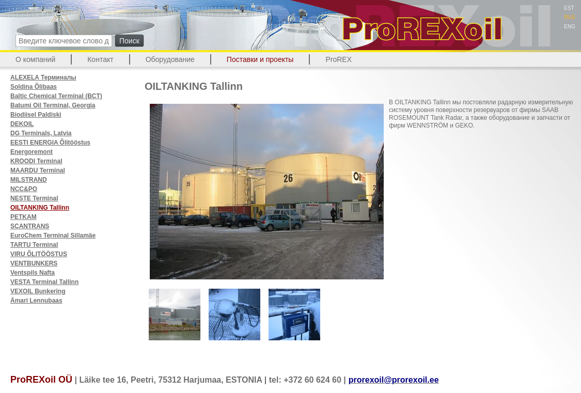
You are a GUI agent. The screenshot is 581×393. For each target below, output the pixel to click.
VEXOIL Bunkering (37, 291)
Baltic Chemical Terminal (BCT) (56, 96)
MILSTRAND (28, 179)
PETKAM (23, 217)
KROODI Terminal (36, 161)
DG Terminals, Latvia (40, 133)
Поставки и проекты (260, 59)
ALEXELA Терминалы (43, 77)
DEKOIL (22, 124)
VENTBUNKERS (33, 263)
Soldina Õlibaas (33, 86)
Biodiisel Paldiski (35, 114)
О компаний (35, 59)
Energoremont (31, 151)
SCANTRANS (29, 226)
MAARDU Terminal (37, 170)
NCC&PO (23, 189)
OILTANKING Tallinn (39, 207)
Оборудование (170, 59)
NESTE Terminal (34, 198)
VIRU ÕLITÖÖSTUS (38, 254)
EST (569, 8)
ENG (569, 26)
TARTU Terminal (34, 244)
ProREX (338, 59)
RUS (569, 17)
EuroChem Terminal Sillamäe (53, 235)
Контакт (100, 59)
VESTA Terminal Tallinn (44, 282)
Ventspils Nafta (32, 272)
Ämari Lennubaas (36, 300)
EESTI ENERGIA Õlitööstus (50, 142)
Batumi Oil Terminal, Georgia (52, 105)
